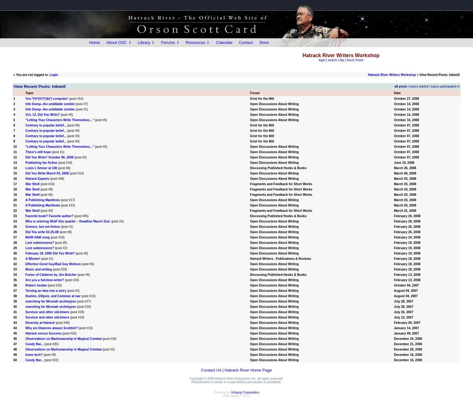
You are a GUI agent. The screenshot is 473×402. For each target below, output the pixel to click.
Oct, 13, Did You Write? (42, 114)
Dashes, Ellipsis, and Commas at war (53, 296)
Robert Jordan (36, 285)
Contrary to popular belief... (45, 125)
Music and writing (38, 269)
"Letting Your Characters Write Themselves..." (59, 120)
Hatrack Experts (37, 178)
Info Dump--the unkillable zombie (50, 104)
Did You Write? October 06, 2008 (49, 157)
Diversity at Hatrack (40, 322)
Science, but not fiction (42, 226)
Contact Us (211, 370)
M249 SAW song (37, 237)
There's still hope (38, 152)
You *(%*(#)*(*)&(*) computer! (46, 98)
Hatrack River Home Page (248, 370)
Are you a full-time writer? (44, 280)
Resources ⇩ (198, 42)
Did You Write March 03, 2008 (47, 173)
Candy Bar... (34, 344)
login (321, 60)
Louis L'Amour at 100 (41, 168)
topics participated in (445, 86)
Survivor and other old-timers (47, 312)
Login (54, 75)
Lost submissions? (39, 242)
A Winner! (32, 258)
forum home (355, 60)
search (332, 60)
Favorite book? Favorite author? (49, 216)
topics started (419, 86)
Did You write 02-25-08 (42, 232)
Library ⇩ (146, 42)
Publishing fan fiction (41, 162)
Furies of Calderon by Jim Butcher (50, 274)
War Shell (32, 184)
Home (94, 42)
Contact (246, 42)
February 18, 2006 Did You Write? (50, 253)
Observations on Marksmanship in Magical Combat (63, 338)
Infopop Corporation (245, 392)
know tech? (34, 354)
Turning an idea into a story (45, 290)
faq (342, 60)
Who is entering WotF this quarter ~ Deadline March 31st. (67, 221)
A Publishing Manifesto (42, 200)
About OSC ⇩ (118, 42)
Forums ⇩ (170, 42)
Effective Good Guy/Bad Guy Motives (53, 264)
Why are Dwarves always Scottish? (51, 328)
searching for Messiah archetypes (50, 301)
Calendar (224, 42)
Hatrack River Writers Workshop (392, 75)
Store (264, 42)
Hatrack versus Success (43, 333)
